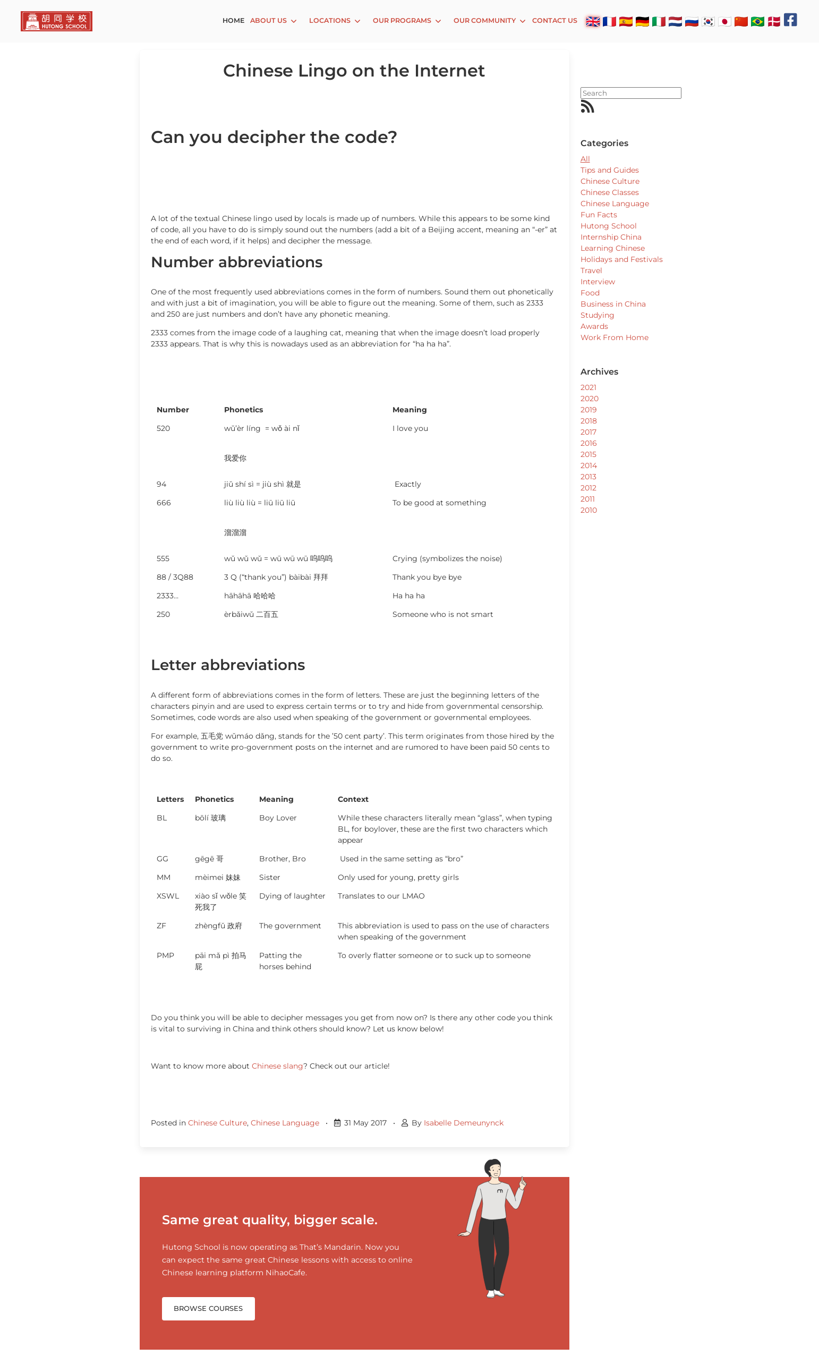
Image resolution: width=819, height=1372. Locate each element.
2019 (589, 409)
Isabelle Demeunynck (464, 1123)
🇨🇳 (741, 21)
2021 (588, 387)
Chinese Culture (217, 1123)
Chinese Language (285, 1123)
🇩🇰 (774, 21)
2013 (588, 476)
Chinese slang (277, 1066)
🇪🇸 (626, 21)
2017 (588, 432)
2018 (589, 421)
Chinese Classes (610, 192)
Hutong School (609, 226)
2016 (589, 443)
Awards (594, 326)
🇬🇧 (593, 21)
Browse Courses (208, 1308)
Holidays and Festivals (622, 259)
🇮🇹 (659, 21)
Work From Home (615, 337)
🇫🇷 (609, 21)
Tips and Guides (610, 170)
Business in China (613, 304)
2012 (588, 488)
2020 (590, 398)
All (585, 159)
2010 (589, 510)
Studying (598, 315)
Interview (598, 281)
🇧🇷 (757, 21)
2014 (589, 465)
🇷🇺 (692, 21)
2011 (588, 499)
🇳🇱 (675, 21)
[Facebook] (790, 20)
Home (233, 20)
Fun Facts (599, 214)
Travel (591, 270)
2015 (588, 454)
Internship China (611, 237)
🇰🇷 (708, 21)
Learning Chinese (613, 248)
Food (590, 293)
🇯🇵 (725, 21)
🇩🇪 (642, 21)
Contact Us (554, 20)
